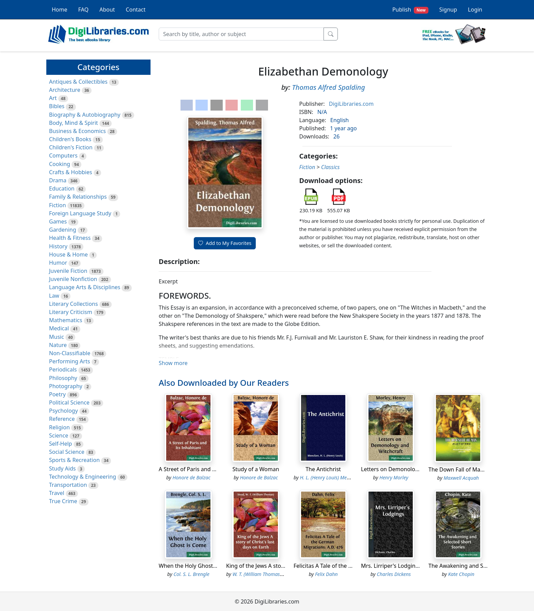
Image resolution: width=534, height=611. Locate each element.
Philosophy (63, 378)
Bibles (56, 106)
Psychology (63, 410)
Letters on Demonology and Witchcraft (410, 469)
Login (475, 9)
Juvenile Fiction (68, 271)
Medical (59, 328)
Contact (135, 9)
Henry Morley (393, 477)
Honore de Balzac (191, 477)
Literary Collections (73, 304)
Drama (57, 180)
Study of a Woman (255, 469)
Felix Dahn (326, 574)
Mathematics (65, 320)
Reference (62, 419)
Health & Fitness (70, 238)
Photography (65, 386)
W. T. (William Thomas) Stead (264, 574)
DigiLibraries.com (351, 104)
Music (56, 337)
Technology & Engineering (82, 476)
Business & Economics (77, 131)
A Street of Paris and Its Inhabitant (203, 469)
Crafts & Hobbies (70, 172)
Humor (58, 262)
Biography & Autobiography (84, 114)
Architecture (64, 90)
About (107, 9)
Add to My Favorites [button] (224, 243)
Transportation (68, 485)
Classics (330, 167)
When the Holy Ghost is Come (197, 565)
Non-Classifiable (69, 353)
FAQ (83, 9)
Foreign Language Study (80, 213)
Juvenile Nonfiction (73, 279)
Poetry (57, 394)
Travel (56, 493)
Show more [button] (173, 363)
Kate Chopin (461, 574)
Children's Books (70, 139)
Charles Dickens (394, 574)
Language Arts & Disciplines (84, 287)
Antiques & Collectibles (78, 81)
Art (53, 98)
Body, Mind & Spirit (73, 123)
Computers (63, 155)
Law (54, 295)
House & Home (68, 254)
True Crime (63, 501)
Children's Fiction (71, 147)
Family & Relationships (78, 196)
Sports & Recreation (74, 460)
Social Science (66, 452)
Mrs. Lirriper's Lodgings (391, 565)
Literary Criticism (70, 312)
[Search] (241, 34)
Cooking (59, 164)
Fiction (57, 205)
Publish (410, 10)
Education (62, 188)
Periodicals (63, 369)
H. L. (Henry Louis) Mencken (330, 477)
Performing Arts (69, 361)
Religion (59, 427)
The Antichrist (323, 469)
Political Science (69, 402)
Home (59, 9)
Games (58, 221)
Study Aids (62, 468)
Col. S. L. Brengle (192, 574)
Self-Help (60, 443)
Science (58, 435)
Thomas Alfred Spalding (328, 87)
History (58, 246)
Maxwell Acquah (461, 478)
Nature (58, 345)
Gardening (62, 229)
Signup (448, 9)
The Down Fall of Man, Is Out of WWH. (476, 469)
